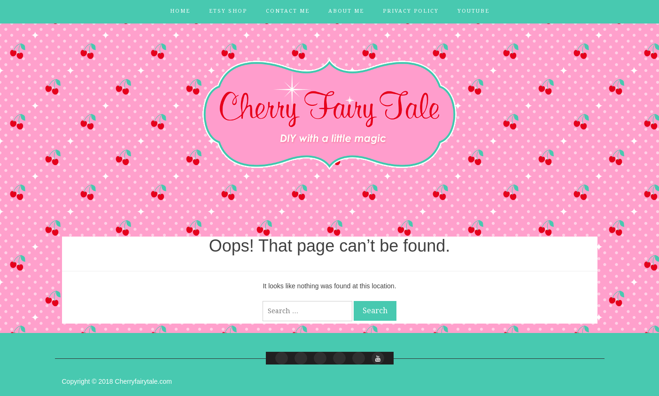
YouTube (473, 11)
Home (180, 11)
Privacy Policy (411, 11)
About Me (346, 11)
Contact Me (288, 11)
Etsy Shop (228, 11)
